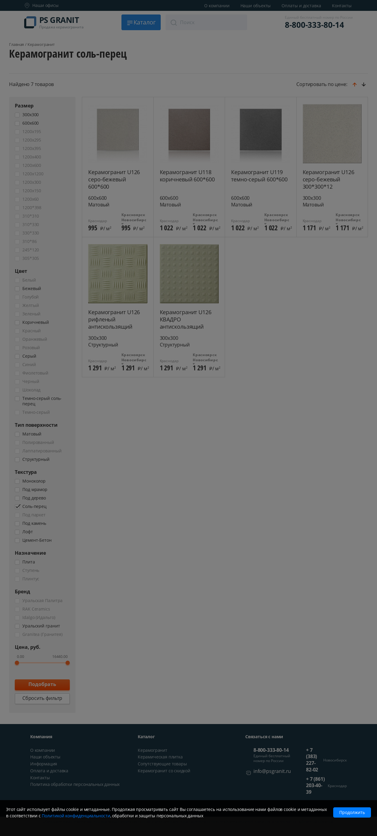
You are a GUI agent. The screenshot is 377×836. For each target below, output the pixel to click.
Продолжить (352, 812)
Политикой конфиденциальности (76, 815)
